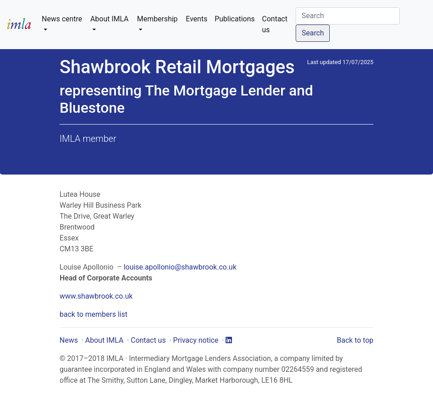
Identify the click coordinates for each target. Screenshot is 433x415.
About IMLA (104, 340)
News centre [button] (62, 19)
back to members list (93, 314)
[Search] (348, 16)
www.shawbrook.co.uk (96, 296)
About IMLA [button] (110, 19)
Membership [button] (157, 19)
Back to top (355, 340)
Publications (235, 19)
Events (196, 19)
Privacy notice (196, 340)
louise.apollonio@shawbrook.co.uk (180, 267)
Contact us (274, 24)
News (69, 340)
